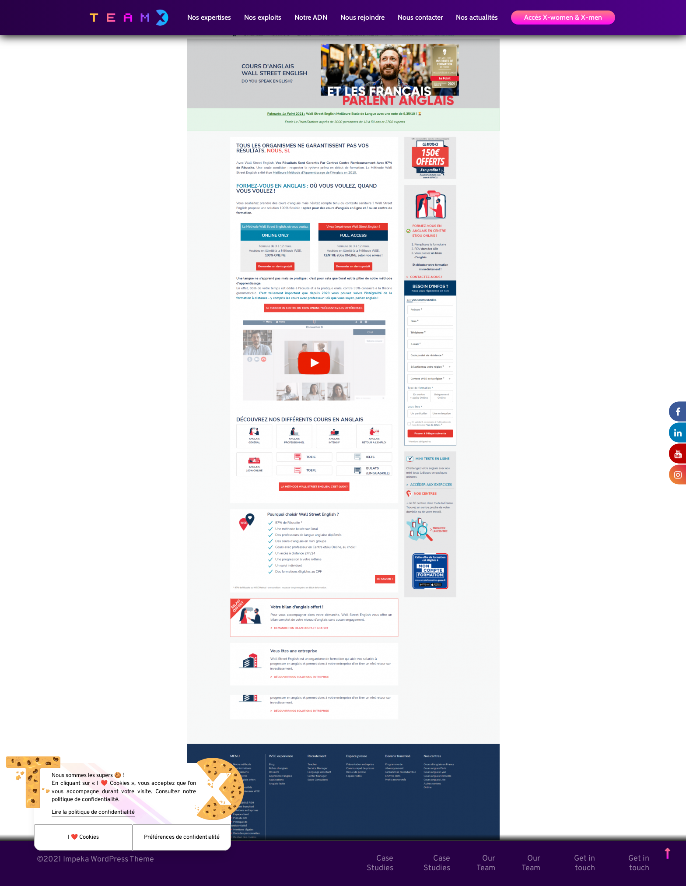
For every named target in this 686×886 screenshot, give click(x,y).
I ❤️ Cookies (83, 837)
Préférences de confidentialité (182, 837)
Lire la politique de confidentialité (93, 812)
